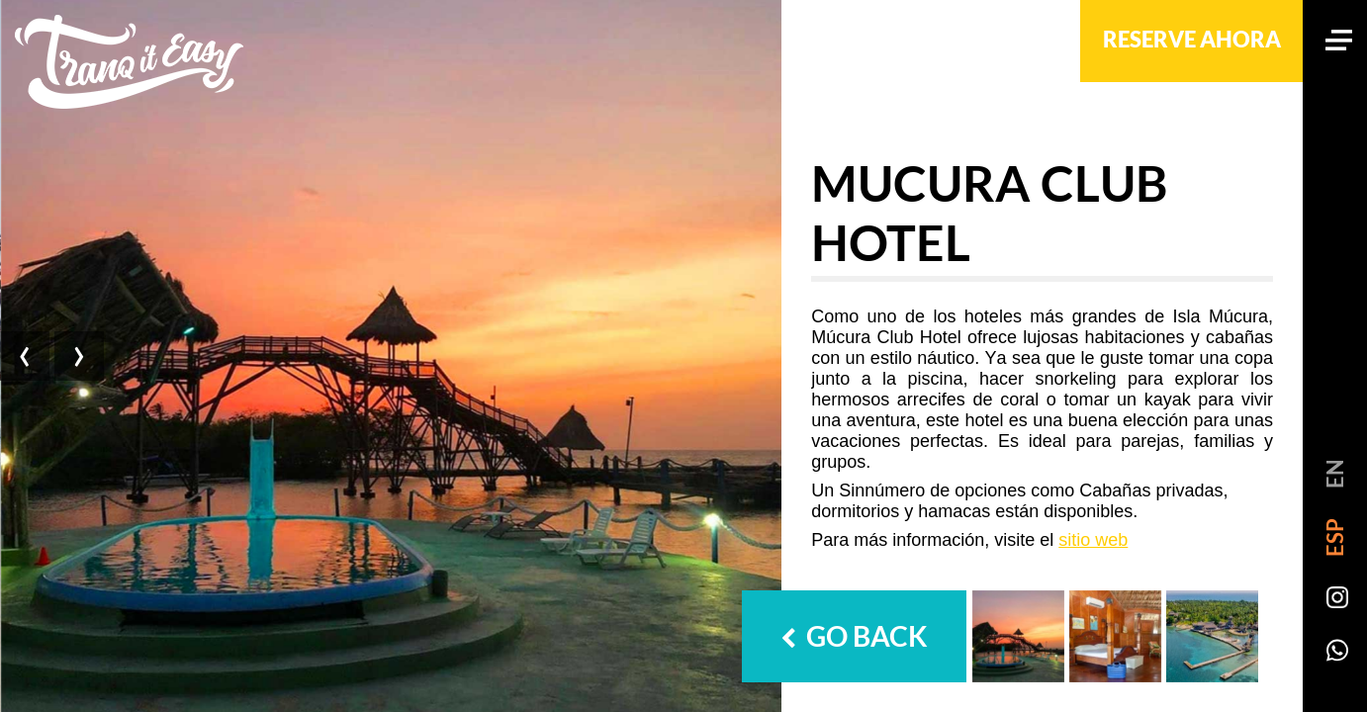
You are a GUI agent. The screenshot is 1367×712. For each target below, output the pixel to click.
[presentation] (27, 356)
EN (1334, 474)
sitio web (1093, 540)
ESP (1334, 537)
